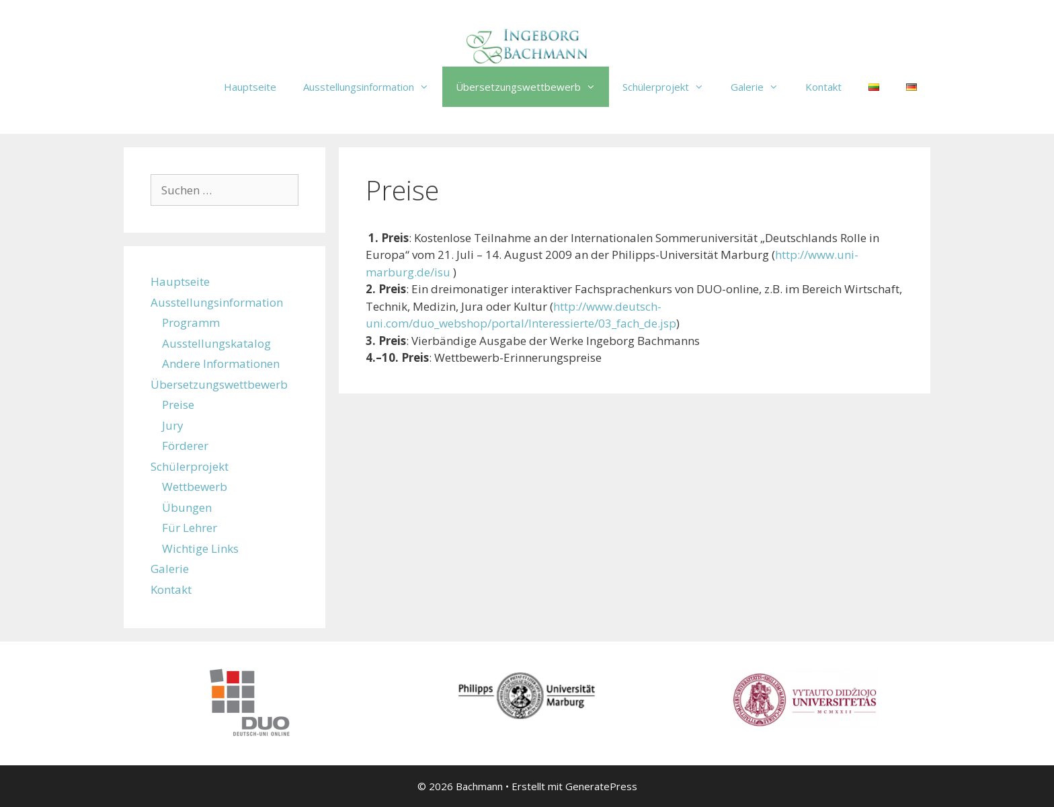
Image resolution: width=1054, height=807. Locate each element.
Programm (191, 322)
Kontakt (823, 86)
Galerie (761, 87)
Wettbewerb (194, 486)
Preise (178, 404)
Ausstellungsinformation (372, 87)
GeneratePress (601, 786)
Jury (173, 425)
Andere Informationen (221, 363)
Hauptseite (250, 86)
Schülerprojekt (669, 87)
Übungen (187, 507)
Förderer (185, 445)
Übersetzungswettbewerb (532, 87)
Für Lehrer (189, 527)
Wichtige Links (200, 548)
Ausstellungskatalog (216, 343)
